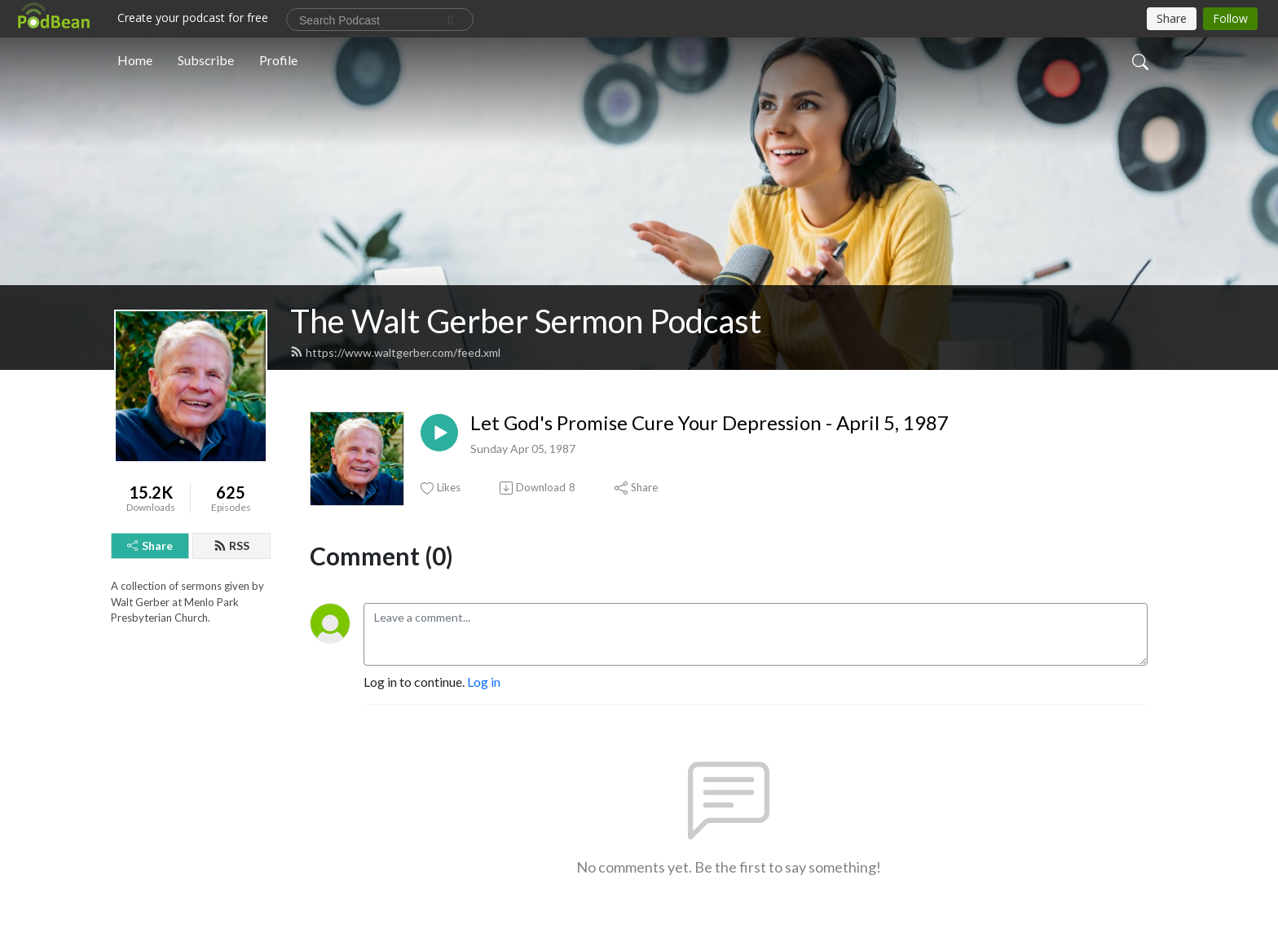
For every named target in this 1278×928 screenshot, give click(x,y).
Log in (483, 681)
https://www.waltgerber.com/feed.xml (395, 352)
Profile (278, 60)
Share (150, 545)
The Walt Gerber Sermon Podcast (525, 321)
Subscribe (206, 60)
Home (134, 60)
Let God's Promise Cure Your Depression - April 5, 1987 (709, 422)
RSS (231, 545)
